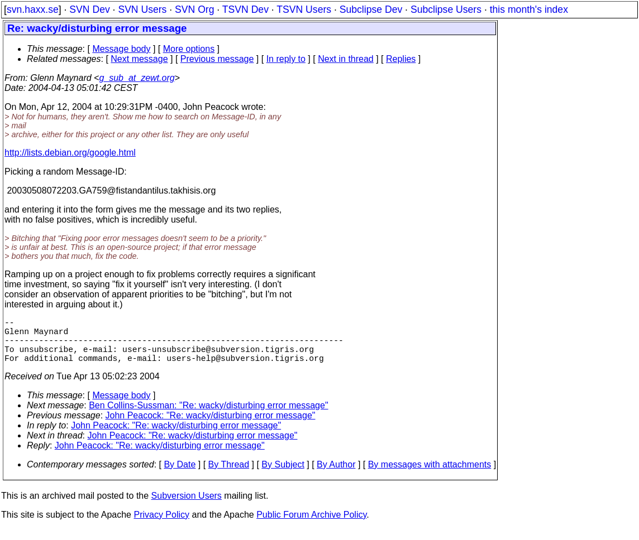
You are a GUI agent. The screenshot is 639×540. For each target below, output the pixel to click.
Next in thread (346, 59)
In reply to (286, 59)
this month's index (529, 9)
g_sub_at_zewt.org (136, 78)
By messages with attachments (430, 475)
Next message (139, 59)
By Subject (282, 475)
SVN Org (194, 9)
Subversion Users (186, 507)
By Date (179, 475)
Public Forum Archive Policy (311, 526)
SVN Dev (89, 9)
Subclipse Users (446, 9)
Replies (401, 59)
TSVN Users (303, 9)
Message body (121, 49)
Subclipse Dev (371, 9)
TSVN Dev (245, 9)
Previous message (217, 59)
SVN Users (142, 9)
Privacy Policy (161, 526)
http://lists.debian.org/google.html (70, 152)
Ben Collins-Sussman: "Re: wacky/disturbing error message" (208, 416)
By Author (336, 475)
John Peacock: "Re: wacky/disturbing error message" (211, 426)
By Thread (229, 475)
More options (189, 49)
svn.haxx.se (33, 9)
